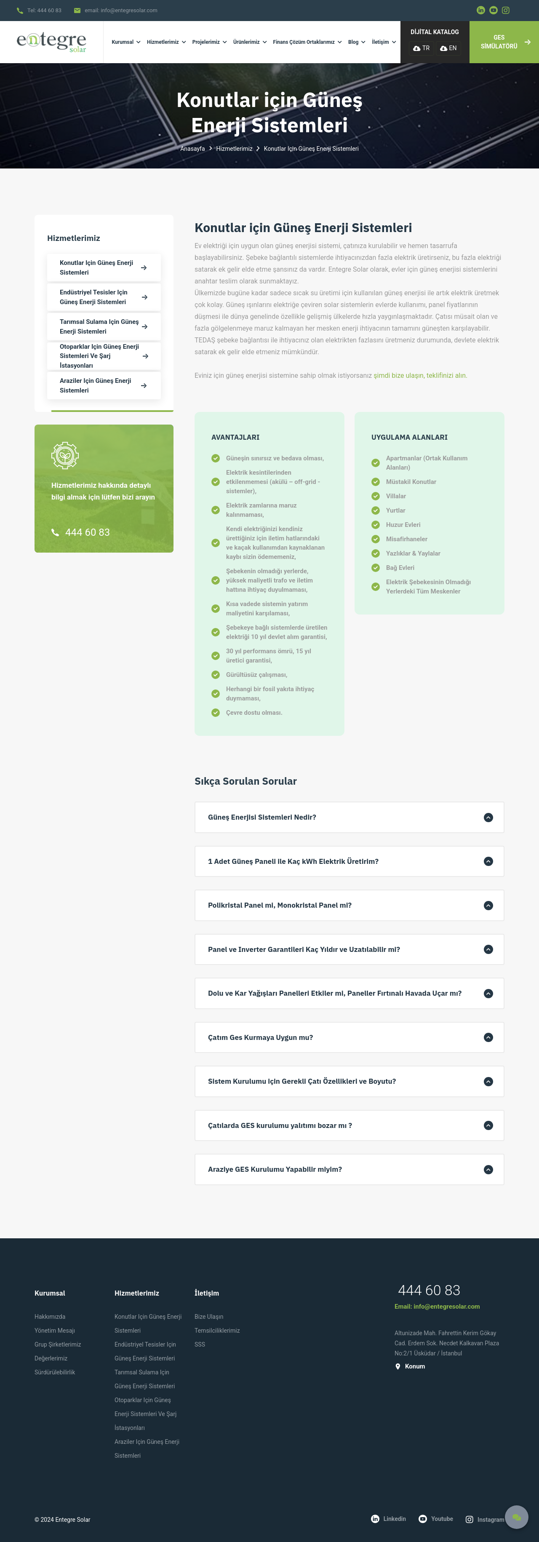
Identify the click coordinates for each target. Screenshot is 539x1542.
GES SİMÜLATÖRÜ (506, 42)
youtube (436, 1519)
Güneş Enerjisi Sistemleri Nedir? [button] (262, 817)
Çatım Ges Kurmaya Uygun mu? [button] (260, 1037)
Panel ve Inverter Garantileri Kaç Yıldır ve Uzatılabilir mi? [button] (304, 949)
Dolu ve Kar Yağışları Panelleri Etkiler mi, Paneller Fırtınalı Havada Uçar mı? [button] (335, 993)
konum (410, 1366)
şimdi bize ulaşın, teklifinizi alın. (420, 375)
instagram (485, 1519)
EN (448, 48)
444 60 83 (49, 10)
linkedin (388, 1519)
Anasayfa (192, 148)
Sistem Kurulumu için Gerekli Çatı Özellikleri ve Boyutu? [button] (302, 1081)
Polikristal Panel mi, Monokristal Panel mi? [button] (280, 905)
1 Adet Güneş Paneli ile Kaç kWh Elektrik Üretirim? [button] (293, 861)
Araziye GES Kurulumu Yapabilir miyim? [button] (275, 1169)
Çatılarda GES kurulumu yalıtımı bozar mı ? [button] (280, 1125)
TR (421, 48)
